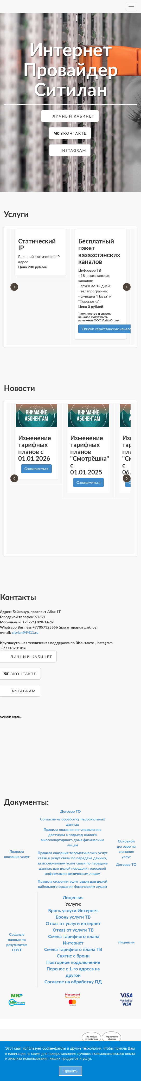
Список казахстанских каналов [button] (107, 329)
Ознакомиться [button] (36, 468)
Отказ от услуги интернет (73, 923)
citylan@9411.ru (25, 632)
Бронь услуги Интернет (73, 910)
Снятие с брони (73, 956)
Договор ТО (70, 811)
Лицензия (73, 897)
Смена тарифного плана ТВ (73, 949)
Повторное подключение (73, 962)
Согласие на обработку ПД (73, 981)
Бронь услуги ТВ (73, 917)
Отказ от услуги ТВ (73, 930)
